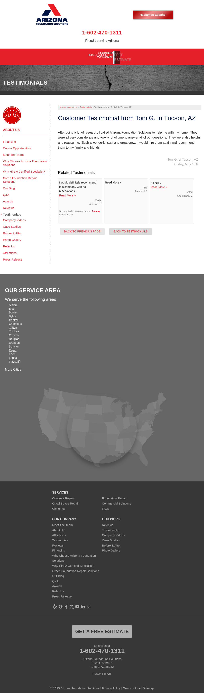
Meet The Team (13, 151)
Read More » (67, 192)
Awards (8, 198)
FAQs (106, 505)
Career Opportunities (17, 144)
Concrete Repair (63, 495)
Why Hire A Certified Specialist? (24, 168)
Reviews (8, 204)
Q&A (6, 191)
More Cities (13, 366)
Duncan (14, 343)
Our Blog (9, 184)
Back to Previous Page (82, 228)
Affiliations (10, 249)
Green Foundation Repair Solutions (20, 176)
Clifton (13, 324)
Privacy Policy (111, 685)
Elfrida (13, 354)
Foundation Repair (114, 495)
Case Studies (12, 223)
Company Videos (14, 216)
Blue (12, 305)
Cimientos (59, 505)
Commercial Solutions (116, 500)
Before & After (12, 229)
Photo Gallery (12, 236)
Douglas (14, 335)
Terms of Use (131, 685)
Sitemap (148, 685)
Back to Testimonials (130, 228)
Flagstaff (14, 358)
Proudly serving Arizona (102, 40)
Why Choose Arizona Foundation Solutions (25, 159)
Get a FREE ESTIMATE (102, 628)
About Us (11, 126)
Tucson (96, 208)
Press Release (13, 256)
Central (13, 316)
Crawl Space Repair (65, 500)
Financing (9, 138)
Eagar (12, 346)
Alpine (13, 301)
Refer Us (9, 243)
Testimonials (12, 211)
